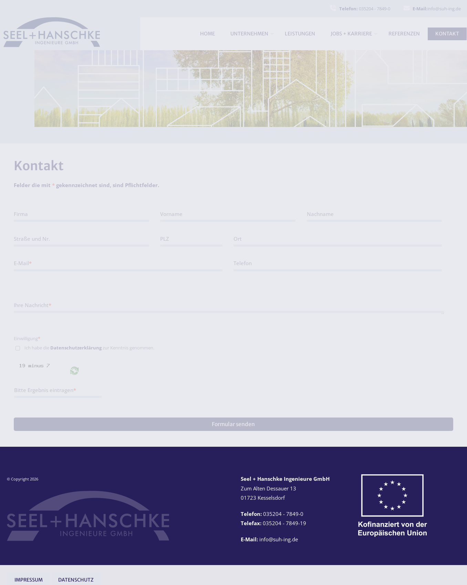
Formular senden (233, 424)
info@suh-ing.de (437, 9)
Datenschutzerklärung (76, 348)
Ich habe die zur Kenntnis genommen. (89, 348)
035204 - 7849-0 (364, 9)
